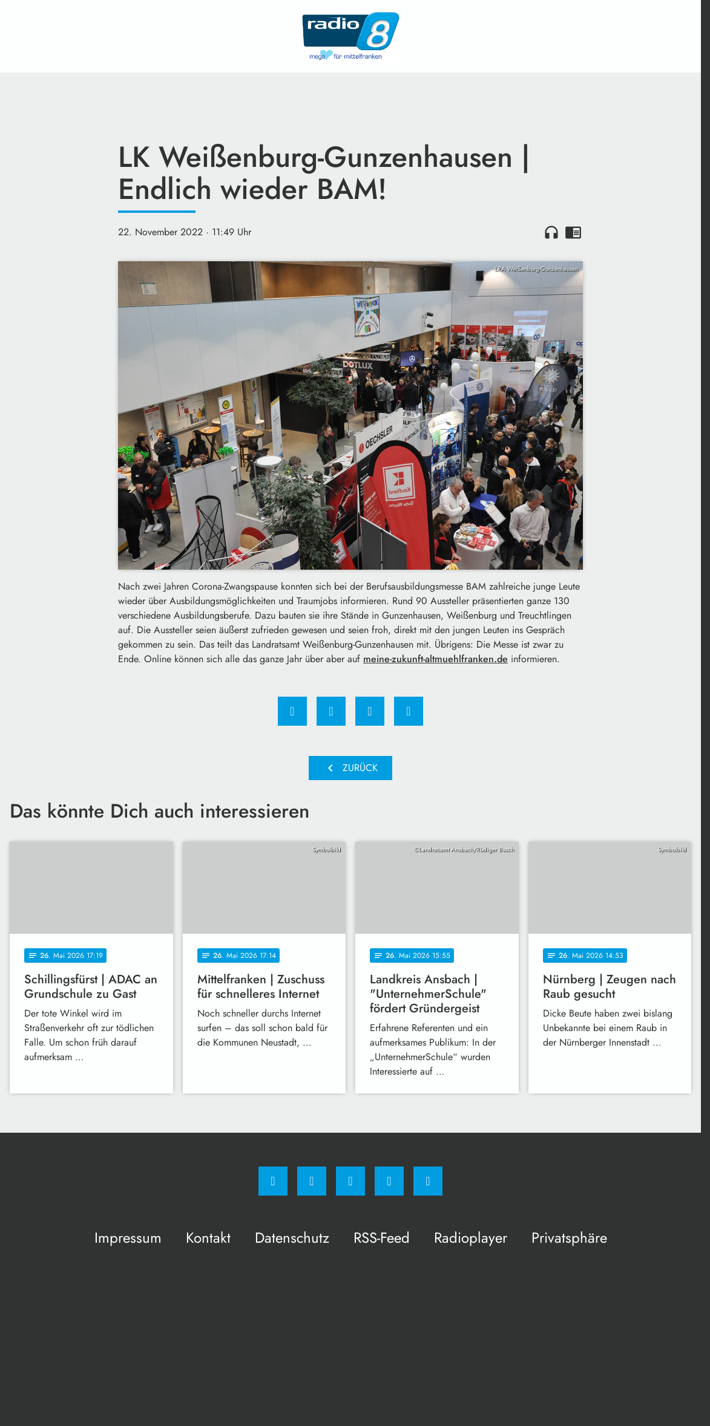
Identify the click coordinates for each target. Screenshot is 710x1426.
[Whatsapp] (350, 1181)
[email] (427, 1181)
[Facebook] (273, 1181)
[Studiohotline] (389, 1181)
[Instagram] (311, 1181)
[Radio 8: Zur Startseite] (350, 36)
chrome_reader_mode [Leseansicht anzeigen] (573, 232)
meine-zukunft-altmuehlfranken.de (435, 659)
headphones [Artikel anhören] (551, 232)
